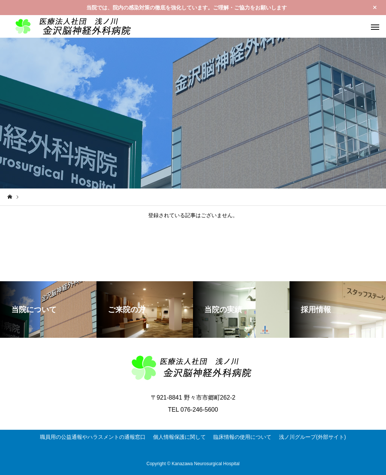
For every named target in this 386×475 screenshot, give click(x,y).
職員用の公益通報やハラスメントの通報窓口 (93, 437)
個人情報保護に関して (179, 437)
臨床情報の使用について (242, 437)
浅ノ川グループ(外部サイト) (312, 437)
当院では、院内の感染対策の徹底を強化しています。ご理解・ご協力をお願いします (186, 7)
